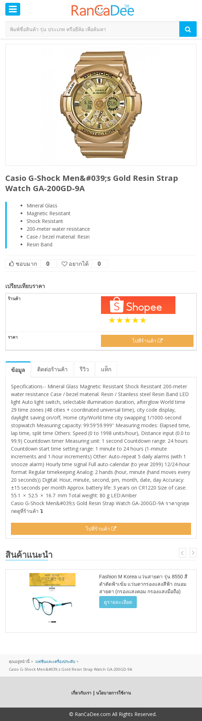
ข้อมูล (18, 370)
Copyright (57, 714)
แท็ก (106, 369)
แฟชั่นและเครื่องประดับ (55, 661)
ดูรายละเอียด (118, 602)
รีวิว (84, 369)
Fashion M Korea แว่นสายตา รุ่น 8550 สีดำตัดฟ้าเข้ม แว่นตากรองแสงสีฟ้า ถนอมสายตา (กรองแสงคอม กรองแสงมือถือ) (143, 584)
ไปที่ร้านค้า (147, 340)
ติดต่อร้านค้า (52, 369)
